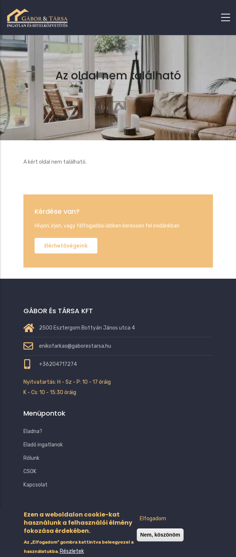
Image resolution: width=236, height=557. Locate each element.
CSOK (29, 471)
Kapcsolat (35, 485)
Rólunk (31, 458)
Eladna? (32, 431)
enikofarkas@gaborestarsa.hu (75, 346)
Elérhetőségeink (66, 245)
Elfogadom (153, 524)
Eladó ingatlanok (43, 445)
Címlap (88, 95)
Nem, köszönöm (160, 540)
